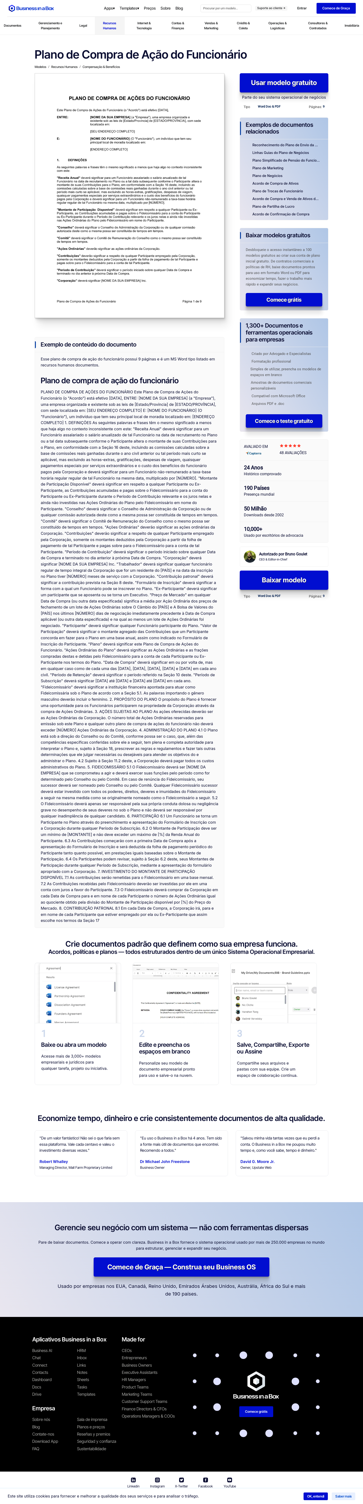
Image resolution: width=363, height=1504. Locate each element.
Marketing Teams (137, 1394)
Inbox (82, 1357)
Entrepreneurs (134, 1357)
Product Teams (135, 1387)
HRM (81, 1350)
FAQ (35, 1448)
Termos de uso (163, 1497)
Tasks (82, 1387)
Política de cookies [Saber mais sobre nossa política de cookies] (242, 1497)
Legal (83, 25)
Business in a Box (133, 1497)
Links (81, 1365)
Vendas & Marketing (211, 25)
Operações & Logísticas (277, 25)
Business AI (42, 1350)
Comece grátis (284, 300)
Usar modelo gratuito (284, 83)
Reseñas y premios (93, 1434)
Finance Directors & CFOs (144, 1409)
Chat (36, 1357)
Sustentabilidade (91, 1448)
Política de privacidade (201, 1497)
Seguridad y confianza (96, 1441)
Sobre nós (41, 1419)
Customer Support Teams (144, 1401)
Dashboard (42, 1379)
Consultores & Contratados (318, 25)
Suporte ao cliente (271, 8)
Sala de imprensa (92, 1419)
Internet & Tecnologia (144, 25)
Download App (45, 1441)
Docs (36, 1387)
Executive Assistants (139, 1372)
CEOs (127, 1350)
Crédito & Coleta (243, 25)
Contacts (40, 1372)
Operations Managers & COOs (148, 1416)
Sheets (83, 1379)
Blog (36, 1427)
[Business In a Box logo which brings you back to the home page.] (31, 8)
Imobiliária (352, 25)
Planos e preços (91, 1427)
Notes (82, 1372)
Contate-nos (43, 1434)
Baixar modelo (284, 580)
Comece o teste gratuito (284, 421)
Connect (39, 1365)
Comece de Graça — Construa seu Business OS (181, 1267)
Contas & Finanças (178, 25)
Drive (36, 1394)
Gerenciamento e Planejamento (50, 25)
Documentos (12, 25)
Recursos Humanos (109, 25)
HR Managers (134, 1379)
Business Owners (137, 1365)
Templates (86, 1394)
